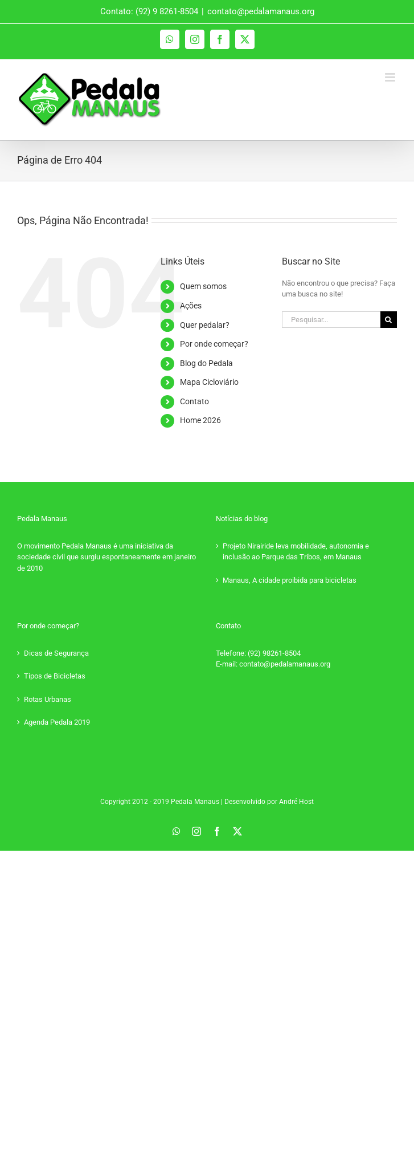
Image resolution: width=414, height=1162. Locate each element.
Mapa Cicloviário (209, 382)
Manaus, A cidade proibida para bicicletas (289, 580)
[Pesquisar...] (331, 319)
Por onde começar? (214, 343)
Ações (191, 305)
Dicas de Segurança (56, 653)
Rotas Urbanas (47, 699)
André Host (296, 802)
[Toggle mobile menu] (391, 77)
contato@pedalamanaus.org (260, 11)
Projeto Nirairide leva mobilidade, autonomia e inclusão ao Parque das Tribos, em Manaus (296, 552)
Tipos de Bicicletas (54, 676)
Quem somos (203, 286)
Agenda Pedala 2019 (57, 722)
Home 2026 (200, 420)
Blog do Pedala (206, 363)
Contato (194, 401)
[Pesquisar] (388, 319)
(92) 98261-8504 (274, 653)
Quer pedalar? (204, 325)
